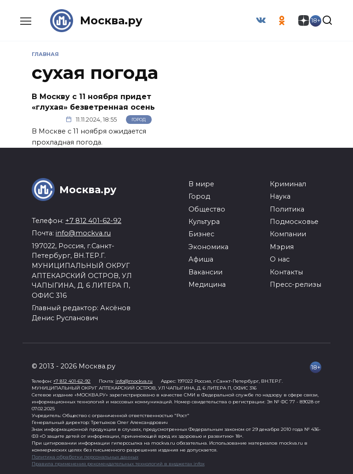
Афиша (200, 259)
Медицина (207, 284)
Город (138, 119)
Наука (280, 196)
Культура (204, 221)
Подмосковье (294, 221)
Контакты (286, 272)
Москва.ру (111, 20)
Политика (287, 209)
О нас (280, 259)
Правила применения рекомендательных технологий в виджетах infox (118, 464)
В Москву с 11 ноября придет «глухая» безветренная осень (93, 101)
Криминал (288, 184)
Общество (206, 209)
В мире (201, 184)
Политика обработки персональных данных (85, 457)
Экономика (208, 247)
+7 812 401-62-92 (93, 221)
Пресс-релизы (295, 284)
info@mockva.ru (83, 233)
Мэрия (282, 247)
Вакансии (205, 272)
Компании (288, 234)
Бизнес (201, 234)
